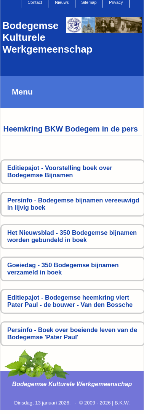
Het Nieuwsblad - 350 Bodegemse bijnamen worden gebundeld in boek (72, 236)
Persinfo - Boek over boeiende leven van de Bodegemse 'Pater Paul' (72, 333)
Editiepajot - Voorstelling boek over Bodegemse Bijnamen (59, 171)
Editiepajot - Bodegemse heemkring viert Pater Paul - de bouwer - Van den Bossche (70, 301)
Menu (22, 91)
